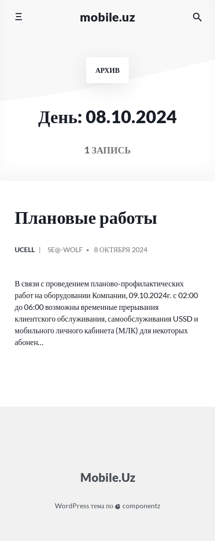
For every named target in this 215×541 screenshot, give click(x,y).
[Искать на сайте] (197, 17)
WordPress (72, 505)
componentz (137, 505)
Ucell (25, 249)
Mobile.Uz (107, 16)
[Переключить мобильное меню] (18, 17)
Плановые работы (86, 217)
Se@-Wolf (65, 249)
